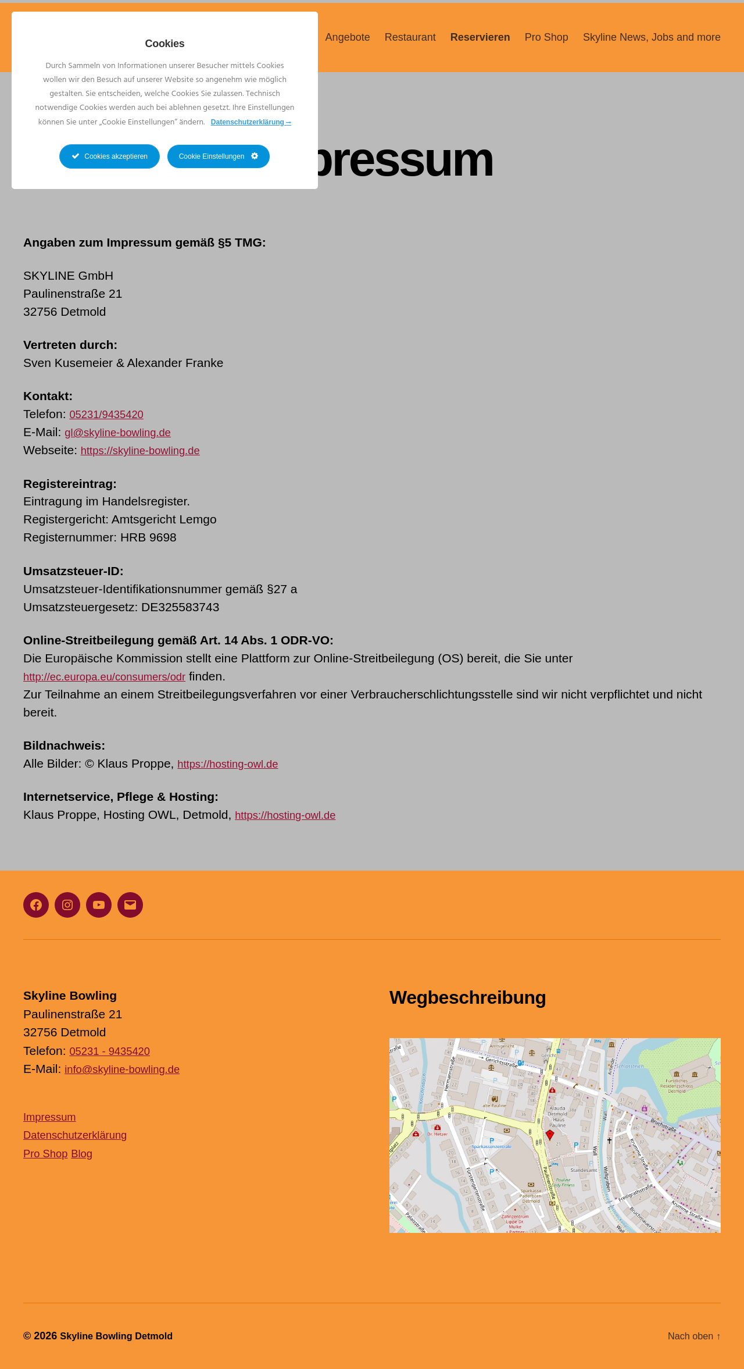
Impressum (53, 1116)
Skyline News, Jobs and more (652, 45)
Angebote (348, 45)
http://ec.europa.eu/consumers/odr (116, 676)
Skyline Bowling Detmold (122, 1336)
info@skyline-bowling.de (130, 1068)
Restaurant (410, 45)
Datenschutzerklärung (82, 1134)
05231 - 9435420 (115, 1050)
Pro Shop (546, 45)
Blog (89, 1153)
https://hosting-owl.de (234, 763)
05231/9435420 (111, 413)
